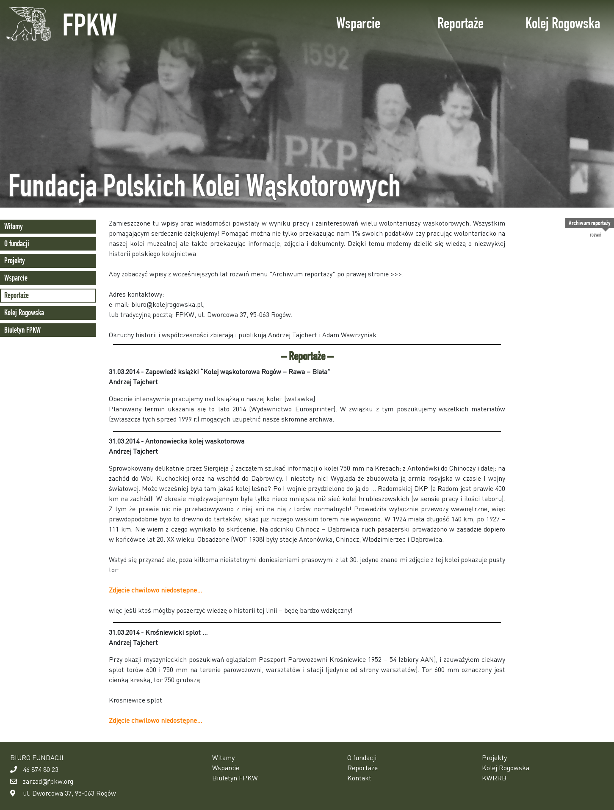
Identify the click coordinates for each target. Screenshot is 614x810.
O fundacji (16, 243)
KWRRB (494, 777)
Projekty (14, 260)
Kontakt (359, 777)
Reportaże (460, 23)
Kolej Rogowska (562, 23)
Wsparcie (358, 23)
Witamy (13, 226)
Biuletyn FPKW (22, 330)
